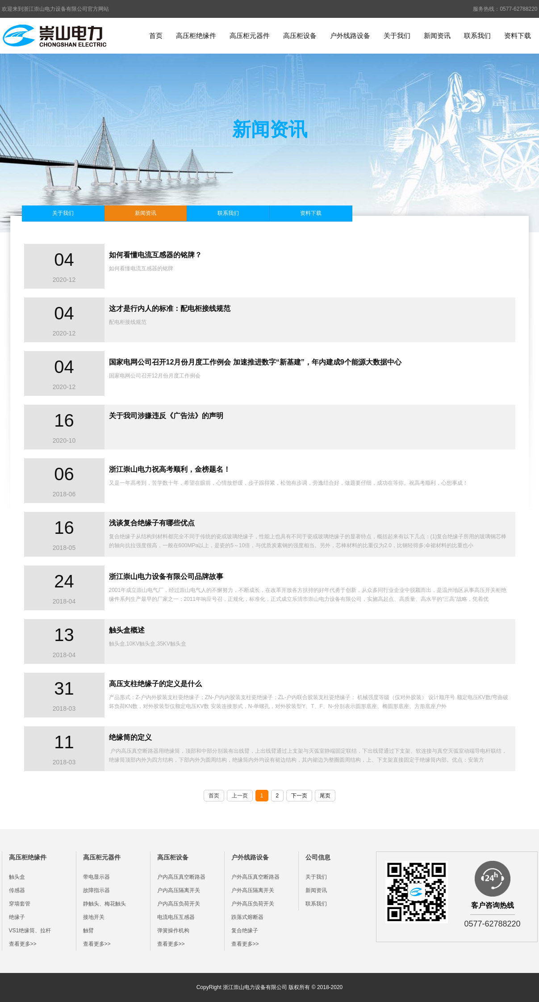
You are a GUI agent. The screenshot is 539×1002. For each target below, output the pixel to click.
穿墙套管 (19, 904)
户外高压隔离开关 (252, 890)
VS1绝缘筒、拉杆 (30, 930)
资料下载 (517, 35)
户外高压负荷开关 (252, 904)
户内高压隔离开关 (178, 890)
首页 (156, 35)
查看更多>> (23, 944)
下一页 (299, 795)
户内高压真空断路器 (181, 877)
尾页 (325, 795)
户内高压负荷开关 (178, 904)
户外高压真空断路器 (255, 877)
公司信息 (317, 857)
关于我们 (397, 35)
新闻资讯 (437, 35)
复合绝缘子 (244, 930)
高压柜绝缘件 (196, 35)
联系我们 (477, 35)
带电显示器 (96, 877)
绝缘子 (17, 917)
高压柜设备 (300, 35)
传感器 (17, 890)
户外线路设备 (350, 35)
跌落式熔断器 (247, 917)
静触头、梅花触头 (104, 904)
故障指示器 (96, 890)
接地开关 (93, 917)
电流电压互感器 (176, 917)
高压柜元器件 (250, 35)
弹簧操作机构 (173, 930)
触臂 (88, 930)
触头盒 (17, 877)
